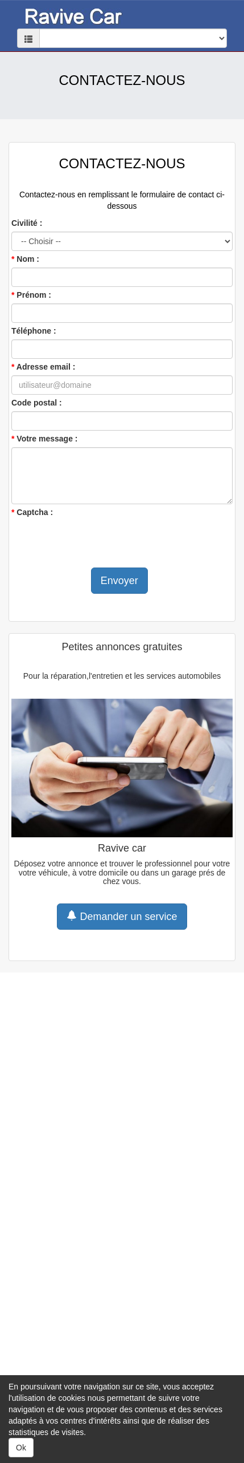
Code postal (34, 402)
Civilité (24, 223)
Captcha (32, 512)
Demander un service (122, 916)
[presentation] (97, 543)
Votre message (44, 438)
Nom (25, 259)
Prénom (31, 294)
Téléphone (31, 330)
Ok (21, 1447)
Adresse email (43, 366)
